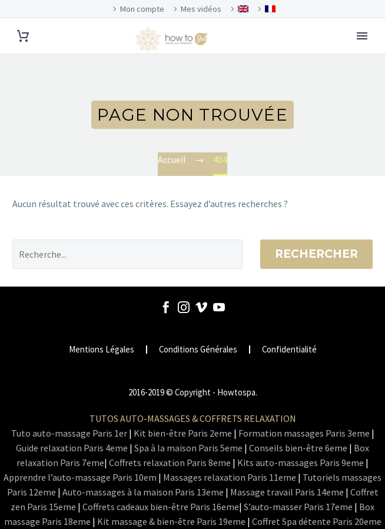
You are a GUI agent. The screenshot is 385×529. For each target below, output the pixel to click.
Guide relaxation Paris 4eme (72, 448)
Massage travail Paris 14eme (287, 492)
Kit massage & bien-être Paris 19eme (171, 521)
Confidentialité (289, 349)
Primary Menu (362, 35)
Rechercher (316, 254)
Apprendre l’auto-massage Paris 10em (80, 477)
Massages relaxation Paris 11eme (229, 477)
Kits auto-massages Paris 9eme (300, 462)
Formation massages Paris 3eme (304, 433)
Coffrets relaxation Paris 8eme (170, 462)
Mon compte (142, 9)
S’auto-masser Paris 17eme (298, 507)
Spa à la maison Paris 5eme (188, 448)
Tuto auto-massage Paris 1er (69, 433)
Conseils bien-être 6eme (298, 448)
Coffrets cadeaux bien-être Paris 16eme (160, 507)
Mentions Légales (101, 349)
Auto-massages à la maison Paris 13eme (143, 492)
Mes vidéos (201, 9)
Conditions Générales (198, 349)
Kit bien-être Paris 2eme (183, 433)
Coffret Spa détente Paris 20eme (316, 521)
